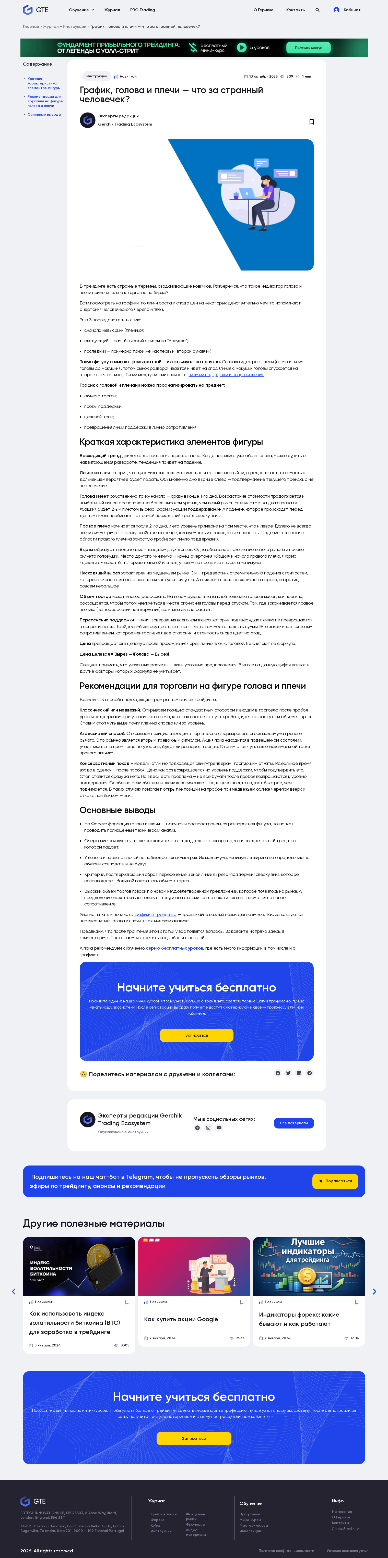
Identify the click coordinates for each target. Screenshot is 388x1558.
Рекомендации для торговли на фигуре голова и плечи (45, 101)
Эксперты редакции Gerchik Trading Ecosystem (140, 1119)
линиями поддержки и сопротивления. (226, 374)
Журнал (112, 9)
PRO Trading (142, 9)
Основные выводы (44, 114)
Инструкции (74, 26)
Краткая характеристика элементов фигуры (44, 83)
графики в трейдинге (155, 914)
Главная (31, 26)
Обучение (81, 10)
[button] (318, 10)
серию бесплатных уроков (174, 948)
